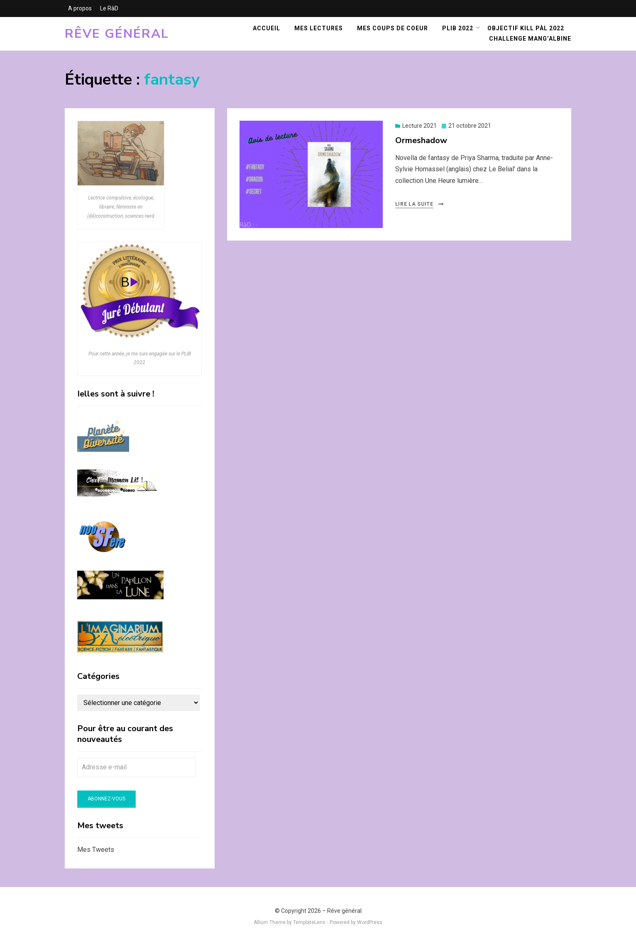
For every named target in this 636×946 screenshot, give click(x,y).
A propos (80, 8)
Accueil (266, 28)
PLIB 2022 (457, 28)
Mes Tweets (95, 850)
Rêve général (117, 33)
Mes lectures (318, 28)
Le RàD (109, 8)
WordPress (369, 922)
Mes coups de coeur (392, 28)
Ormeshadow (421, 140)
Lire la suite (414, 204)
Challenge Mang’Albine (530, 38)
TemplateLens (309, 922)
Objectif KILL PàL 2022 (525, 28)
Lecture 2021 (419, 125)
